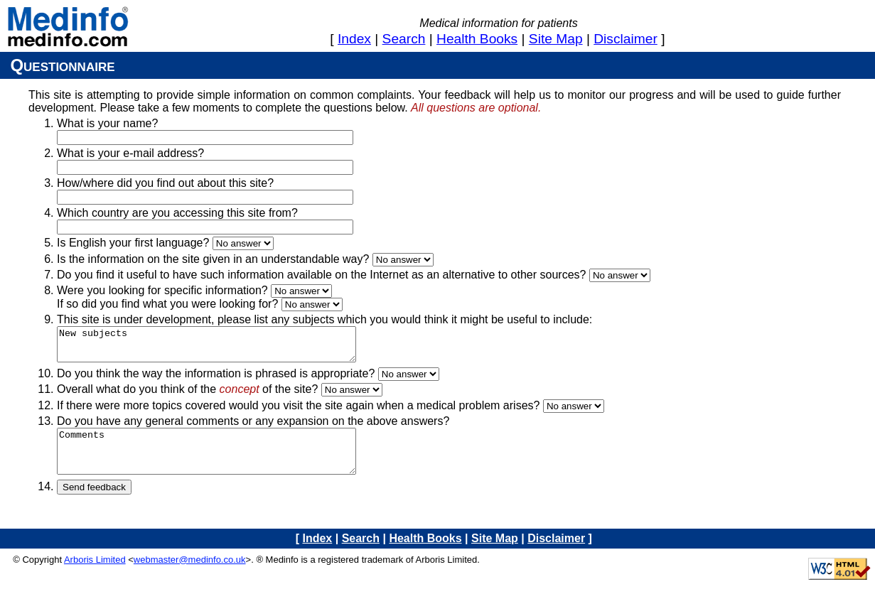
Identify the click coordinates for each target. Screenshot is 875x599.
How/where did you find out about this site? (165, 183)
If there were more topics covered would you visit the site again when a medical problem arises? (298, 412)
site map (556, 38)
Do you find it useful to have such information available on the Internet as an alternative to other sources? (321, 275)
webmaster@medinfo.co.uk (190, 574)
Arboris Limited (95, 574)
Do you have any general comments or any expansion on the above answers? (253, 427)
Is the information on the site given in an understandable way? (213, 259)
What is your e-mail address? (130, 153)
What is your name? (107, 123)
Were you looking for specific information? (162, 290)
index (354, 38)
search (404, 38)
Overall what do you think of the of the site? (187, 395)
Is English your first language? (133, 243)
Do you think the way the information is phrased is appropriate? (216, 380)
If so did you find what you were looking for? (167, 304)
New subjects (224, 347)
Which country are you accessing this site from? (177, 213)
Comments (224, 462)
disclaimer (625, 38)
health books (476, 38)
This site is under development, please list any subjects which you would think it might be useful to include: (324, 319)
